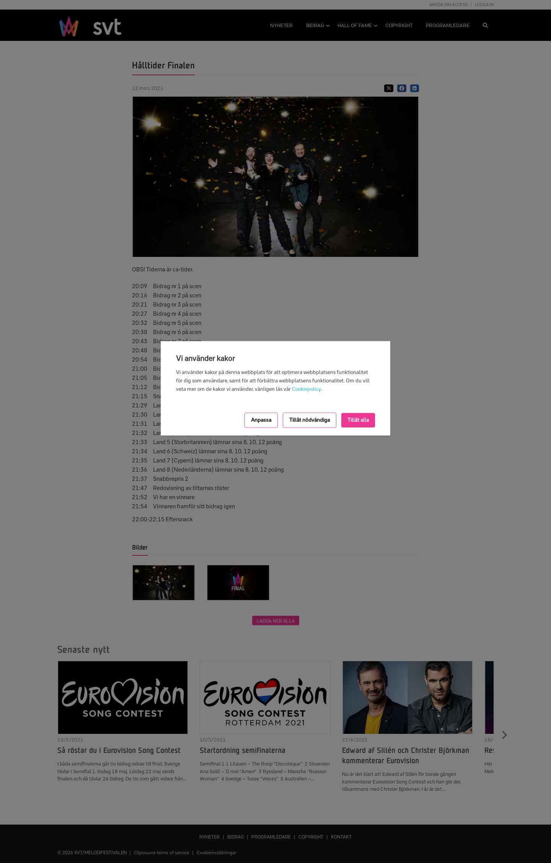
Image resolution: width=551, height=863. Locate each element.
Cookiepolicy (306, 389)
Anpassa (261, 420)
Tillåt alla (358, 420)
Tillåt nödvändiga (309, 420)
